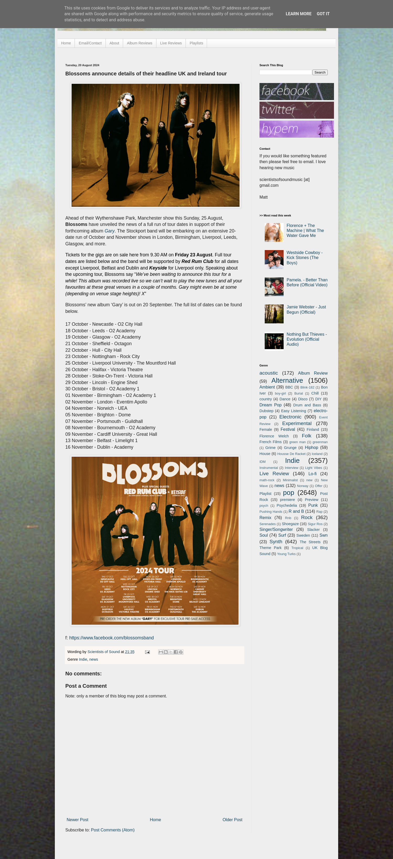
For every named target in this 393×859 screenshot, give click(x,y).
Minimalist (290, 480)
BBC (289, 387)
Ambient (267, 387)
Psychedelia (287, 505)
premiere (287, 500)
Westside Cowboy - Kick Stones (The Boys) (304, 257)
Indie (83, 659)
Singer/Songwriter (276, 529)
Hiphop (311, 447)
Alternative (287, 380)
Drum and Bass (307, 405)
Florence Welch (274, 436)
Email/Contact (90, 43)
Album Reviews (139, 43)
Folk (306, 435)
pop (288, 492)
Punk (313, 505)
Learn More (298, 13)
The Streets (310, 542)
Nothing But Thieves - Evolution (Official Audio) (306, 339)
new (309, 480)
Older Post (232, 819)
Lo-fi (313, 474)
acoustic (268, 373)
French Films (270, 442)
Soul (263, 535)
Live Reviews (171, 43)
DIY (318, 399)
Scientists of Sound (104, 652)
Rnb (288, 518)
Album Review (313, 373)
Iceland (317, 454)
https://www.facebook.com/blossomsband (111, 637)
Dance (284, 399)
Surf (282, 535)
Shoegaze (290, 524)
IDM (262, 462)
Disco (302, 399)
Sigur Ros (315, 524)
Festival (287, 429)
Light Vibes (313, 468)
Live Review (274, 473)
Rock (307, 517)
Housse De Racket (291, 454)
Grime (270, 448)
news (93, 659)
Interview (291, 468)
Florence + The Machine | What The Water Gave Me (305, 230)
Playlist (265, 493)
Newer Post (77, 819)
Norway (302, 486)
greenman (320, 442)
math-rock (266, 480)
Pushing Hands (270, 512)
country (265, 399)
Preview (311, 500)
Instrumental (268, 468)
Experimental (297, 423)
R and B (296, 511)
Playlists (196, 43)
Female (265, 429)
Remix (265, 517)
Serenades (267, 524)
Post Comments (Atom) (113, 830)
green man (297, 442)
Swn (324, 535)
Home (66, 43)
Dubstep (266, 411)
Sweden (303, 535)
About (114, 43)
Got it (323, 13)
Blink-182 (307, 387)
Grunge (290, 448)
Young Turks (286, 554)
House (264, 454)
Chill (315, 393)
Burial (298, 393)
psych (263, 506)
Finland (313, 429)
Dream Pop (270, 405)
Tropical (297, 548)
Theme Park (270, 548)
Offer (318, 486)
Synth (275, 541)
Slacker (313, 529)
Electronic (290, 417)
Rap (319, 512)
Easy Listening (293, 411)
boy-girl (280, 393)
